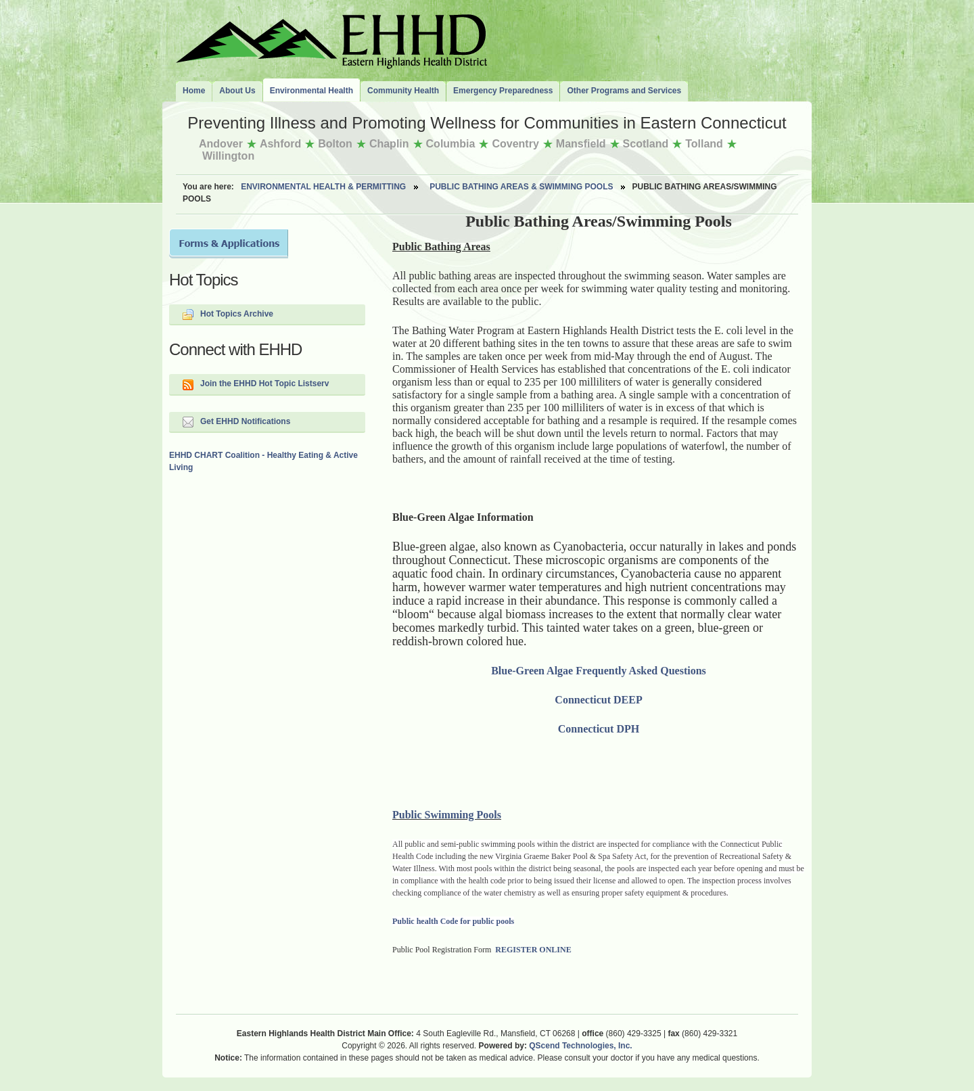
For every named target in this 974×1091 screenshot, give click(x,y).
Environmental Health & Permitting (323, 186)
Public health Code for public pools (453, 921)
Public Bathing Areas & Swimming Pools (521, 186)
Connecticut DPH (598, 729)
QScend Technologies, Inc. (580, 1045)
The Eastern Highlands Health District (331, 38)
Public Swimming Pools (446, 814)
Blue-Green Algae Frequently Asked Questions (598, 670)
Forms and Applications (228, 243)
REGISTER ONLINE (533, 949)
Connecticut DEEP (598, 699)
